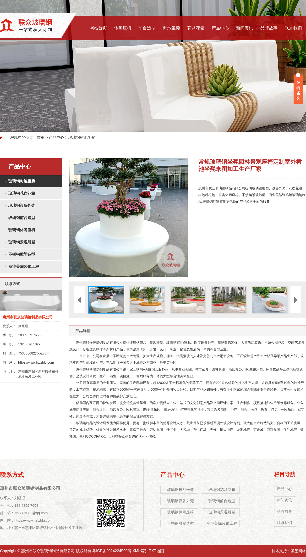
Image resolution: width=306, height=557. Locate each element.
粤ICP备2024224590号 (111, 551)
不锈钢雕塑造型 (21, 254)
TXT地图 (156, 551)
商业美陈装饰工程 (23, 266)
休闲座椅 (122, 28)
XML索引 (140, 551)
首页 (40, 137)
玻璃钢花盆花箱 (21, 193)
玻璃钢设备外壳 (21, 205)
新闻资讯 (244, 28)
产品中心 (220, 28)
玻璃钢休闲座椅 (21, 230)
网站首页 (98, 28)
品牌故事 (269, 28)
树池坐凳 (171, 28)
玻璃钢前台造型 (21, 218)
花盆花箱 (195, 28)
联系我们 (293, 28)
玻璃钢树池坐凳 (81, 137)
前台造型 (147, 28)
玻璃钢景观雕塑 (21, 242)
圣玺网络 (298, 551)
